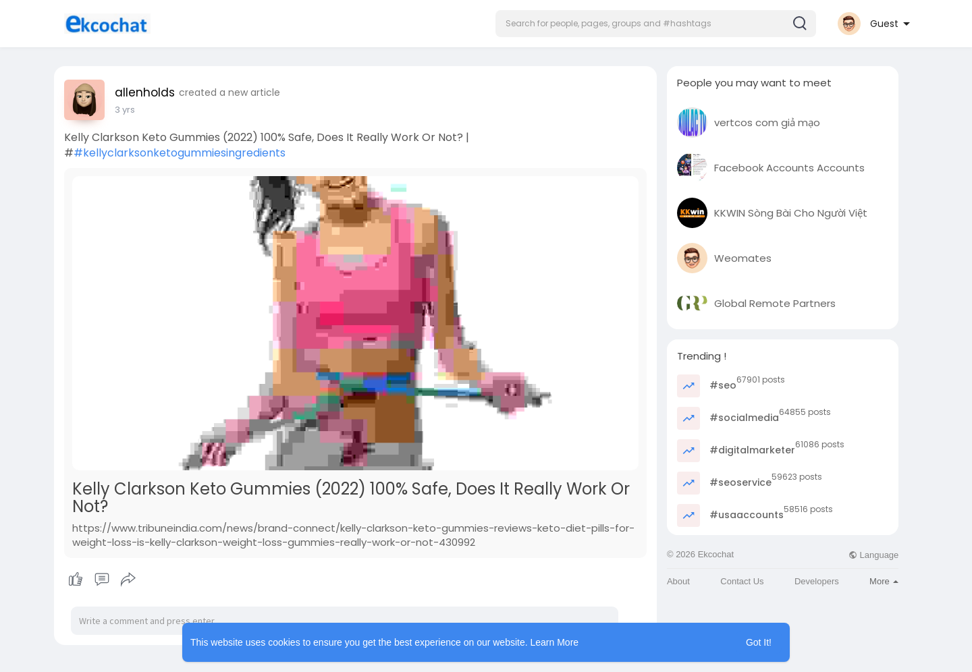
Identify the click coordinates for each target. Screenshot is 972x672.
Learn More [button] (555, 642)
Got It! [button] (759, 642)
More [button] (883, 581)
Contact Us (741, 581)
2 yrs (125, 109)
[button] (655, 23)
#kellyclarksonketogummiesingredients (180, 153)
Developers (816, 581)
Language (873, 555)
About (678, 581)
